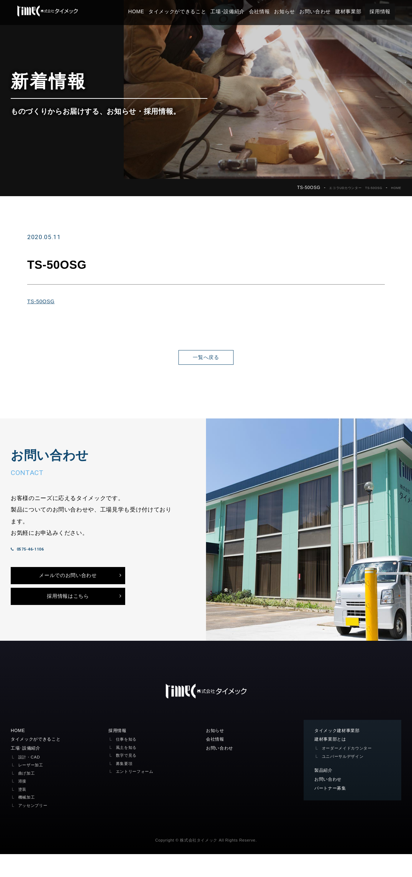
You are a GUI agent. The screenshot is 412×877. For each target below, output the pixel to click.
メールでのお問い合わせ (67, 590)
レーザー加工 (33, 787)
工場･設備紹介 (241, 11)
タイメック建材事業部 (340, 752)
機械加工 (28, 820)
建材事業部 (362, 11)
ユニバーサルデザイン (346, 778)
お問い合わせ (328, 11)
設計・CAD (30, 779)
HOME (150, 11)
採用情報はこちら (68, 615)
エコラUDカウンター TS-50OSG (343, 187)
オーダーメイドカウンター (351, 770)
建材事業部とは (332, 761)
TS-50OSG (42, 301)
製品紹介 (324, 792)
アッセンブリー (35, 828)
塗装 (23, 812)
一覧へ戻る (206, 357)
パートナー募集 (332, 811)
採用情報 (393, 11)
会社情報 (273, 11)
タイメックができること (191, 11)
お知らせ (298, 11)
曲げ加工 (28, 796)
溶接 (23, 803)
